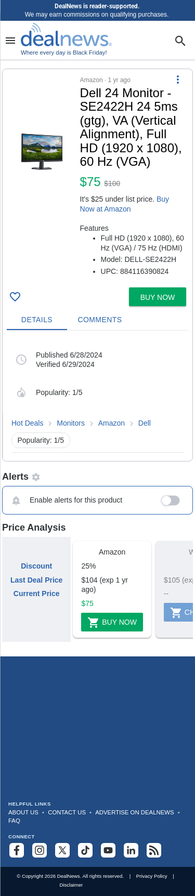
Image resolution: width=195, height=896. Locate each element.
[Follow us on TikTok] (85, 850)
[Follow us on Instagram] (39, 850)
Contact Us (67, 812)
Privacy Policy (151, 876)
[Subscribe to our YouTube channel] (108, 850)
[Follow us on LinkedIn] (131, 850)
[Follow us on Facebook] (16, 850)
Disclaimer (71, 885)
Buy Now (112, 622)
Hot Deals (27, 423)
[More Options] (178, 79)
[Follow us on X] (62, 850)
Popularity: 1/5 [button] (41, 440)
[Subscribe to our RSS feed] (154, 850)
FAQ (14, 821)
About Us (23, 812)
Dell (144, 423)
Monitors (71, 423)
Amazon (111, 423)
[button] (97, 176)
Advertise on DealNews (134, 812)
